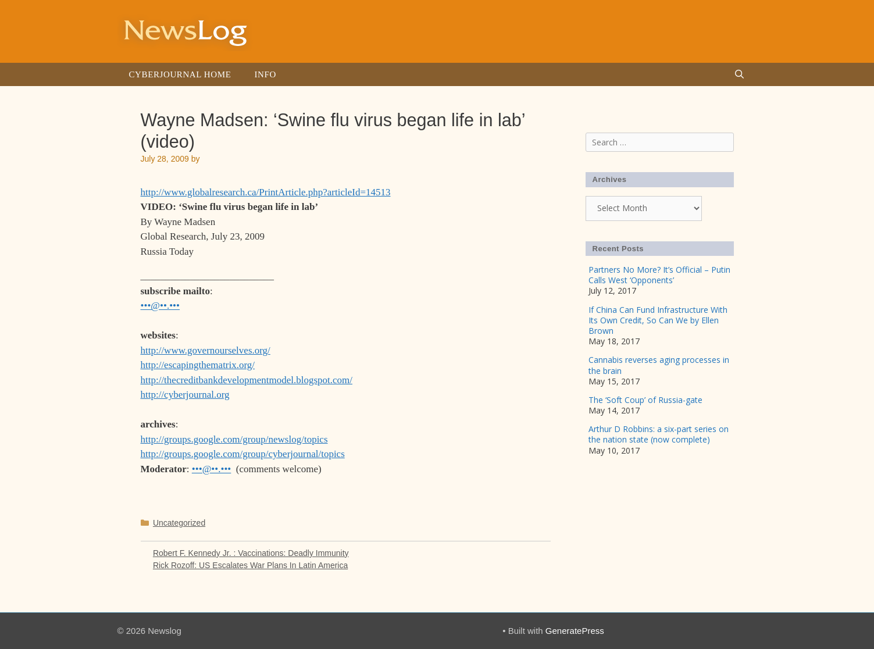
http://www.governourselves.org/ (205, 350)
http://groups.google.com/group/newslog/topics (234, 439)
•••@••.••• (160, 305)
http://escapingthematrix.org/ (198, 364)
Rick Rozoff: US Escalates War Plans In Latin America (250, 565)
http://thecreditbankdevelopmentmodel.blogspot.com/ (246, 380)
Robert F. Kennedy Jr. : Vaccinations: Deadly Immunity (251, 553)
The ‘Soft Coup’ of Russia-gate (645, 399)
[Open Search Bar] (739, 74)
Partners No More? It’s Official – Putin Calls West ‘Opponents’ (659, 275)
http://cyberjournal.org (185, 394)
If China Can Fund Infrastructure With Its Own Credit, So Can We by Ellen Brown (657, 320)
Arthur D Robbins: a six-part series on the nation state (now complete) (658, 434)
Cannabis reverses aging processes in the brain (658, 365)
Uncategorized (179, 522)
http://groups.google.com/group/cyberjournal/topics (243, 453)
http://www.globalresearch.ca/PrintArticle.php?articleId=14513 (266, 192)
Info (265, 74)
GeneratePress (574, 631)
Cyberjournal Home (180, 74)
